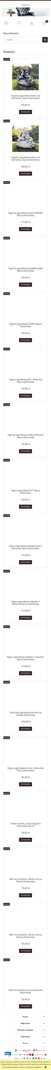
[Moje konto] (32, 23)
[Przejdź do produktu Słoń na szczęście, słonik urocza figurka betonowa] (25, 863)
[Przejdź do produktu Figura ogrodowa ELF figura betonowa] (25, 475)
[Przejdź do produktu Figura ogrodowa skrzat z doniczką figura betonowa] (25, 752)
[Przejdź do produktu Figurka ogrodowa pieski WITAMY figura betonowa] (25, 197)
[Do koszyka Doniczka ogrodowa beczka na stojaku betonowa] (25, 729)
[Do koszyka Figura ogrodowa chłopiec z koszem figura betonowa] (25, 673)
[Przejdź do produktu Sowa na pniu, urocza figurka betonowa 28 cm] (25, 808)
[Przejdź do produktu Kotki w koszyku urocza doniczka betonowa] (25, 974)
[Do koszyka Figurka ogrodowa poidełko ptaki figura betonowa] (25, 285)
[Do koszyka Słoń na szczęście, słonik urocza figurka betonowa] (25, 895)
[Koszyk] (44, 23)
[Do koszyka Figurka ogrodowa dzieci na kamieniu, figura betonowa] (25, 112)
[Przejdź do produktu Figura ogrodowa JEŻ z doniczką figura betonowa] (25, 364)
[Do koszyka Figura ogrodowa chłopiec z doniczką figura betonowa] (25, 618)
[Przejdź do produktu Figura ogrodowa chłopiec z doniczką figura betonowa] (25, 586)
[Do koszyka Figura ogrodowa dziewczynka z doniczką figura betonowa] (25, 562)
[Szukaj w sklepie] (23, 39)
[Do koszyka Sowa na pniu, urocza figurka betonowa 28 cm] (25, 840)
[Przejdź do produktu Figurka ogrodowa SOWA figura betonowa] (25, 308)
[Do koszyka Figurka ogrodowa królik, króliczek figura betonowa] (25, 451)
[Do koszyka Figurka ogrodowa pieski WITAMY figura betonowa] (25, 229)
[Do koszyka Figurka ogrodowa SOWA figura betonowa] (25, 340)
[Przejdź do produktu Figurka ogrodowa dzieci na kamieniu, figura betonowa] (25, 77)
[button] (6, 23)
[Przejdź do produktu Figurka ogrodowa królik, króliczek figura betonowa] (25, 419)
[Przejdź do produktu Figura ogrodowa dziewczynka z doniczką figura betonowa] (25, 530)
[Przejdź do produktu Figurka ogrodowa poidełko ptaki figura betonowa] (25, 253)
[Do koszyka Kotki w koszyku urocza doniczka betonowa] (25, 1006)
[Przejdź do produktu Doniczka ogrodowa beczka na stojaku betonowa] (25, 697)
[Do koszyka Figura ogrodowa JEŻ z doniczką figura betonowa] (25, 396)
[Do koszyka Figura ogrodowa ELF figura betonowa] (25, 507)
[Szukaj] (19, 23)
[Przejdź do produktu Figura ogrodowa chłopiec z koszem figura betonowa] (25, 641)
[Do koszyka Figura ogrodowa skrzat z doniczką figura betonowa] (25, 784)
